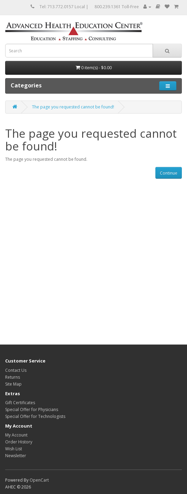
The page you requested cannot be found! (73, 107)
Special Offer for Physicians (31, 409)
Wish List (13, 449)
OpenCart (39, 480)
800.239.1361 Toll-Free (117, 7)
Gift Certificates (20, 403)
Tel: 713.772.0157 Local (62, 7)
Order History (18, 442)
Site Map (13, 384)
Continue (168, 173)
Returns (12, 377)
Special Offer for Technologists (35, 416)
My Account (16, 435)
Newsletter (15, 456)
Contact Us (15, 370)
